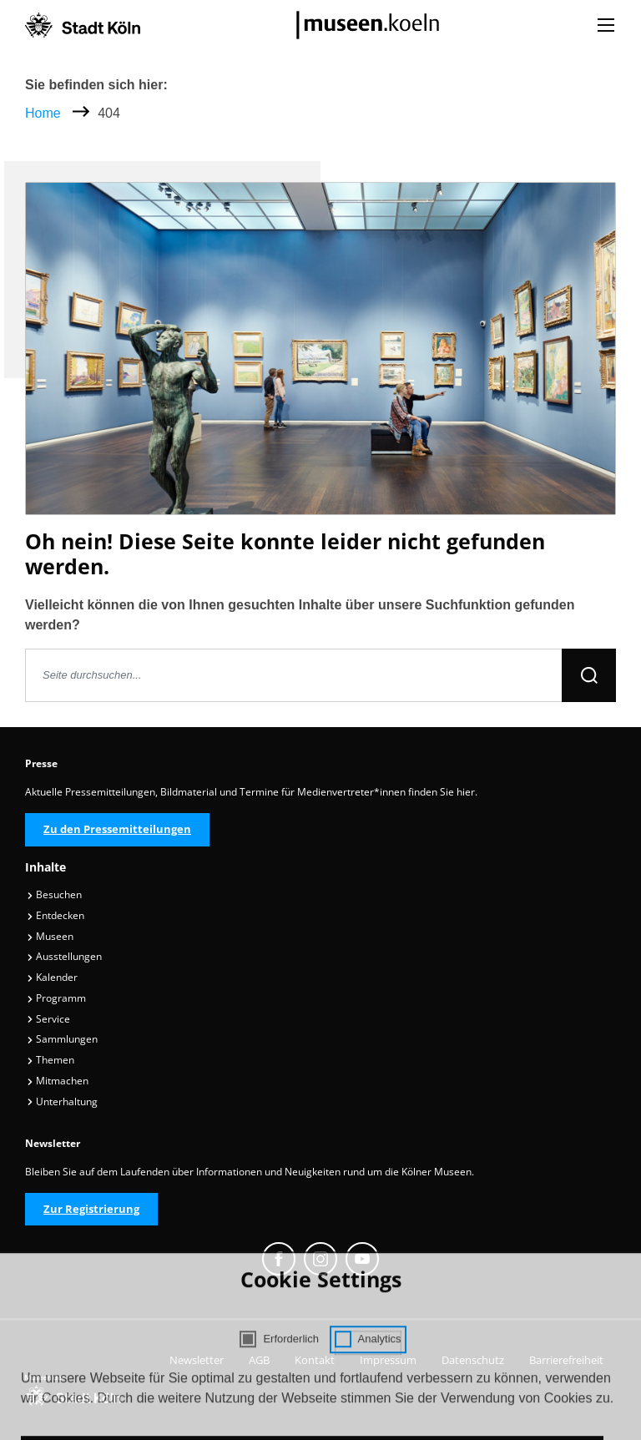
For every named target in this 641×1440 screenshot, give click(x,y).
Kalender (52, 977)
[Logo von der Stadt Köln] (82, 25)
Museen (50, 936)
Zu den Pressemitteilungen (117, 828)
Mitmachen (57, 1081)
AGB (259, 1359)
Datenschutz (473, 1359)
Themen (50, 1060)
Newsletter (196, 1359)
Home (43, 113)
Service (48, 1019)
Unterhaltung (62, 1101)
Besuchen (54, 894)
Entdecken (55, 915)
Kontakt (315, 1359)
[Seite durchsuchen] (294, 675)
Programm (56, 998)
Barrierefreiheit (566, 1359)
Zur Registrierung (91, 1208)
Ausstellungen (64, 956)
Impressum (388, 1359)
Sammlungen (62, 1039)
